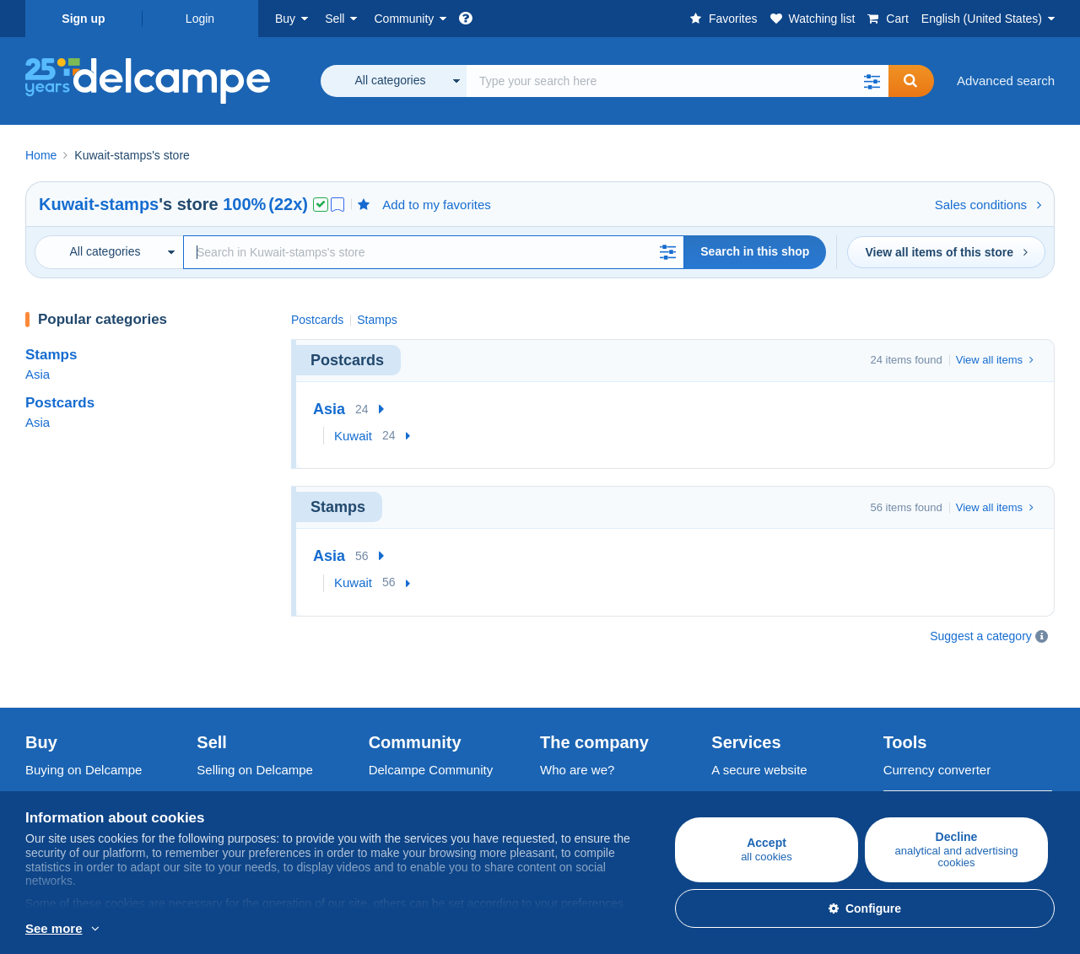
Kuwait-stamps (99, 204)
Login (200, 18)
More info (51, 929)
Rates (213, 764)
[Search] (433, 252)
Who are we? (577, 727)
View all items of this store (946, 252)
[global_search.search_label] (677, 81)
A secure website (759, 727)
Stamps (51, 355)
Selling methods (242, 785)
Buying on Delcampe (83, 727)
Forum (387, 785)
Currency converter (937, 727)
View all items (995, 359)
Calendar (394, 764)
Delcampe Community (431, 727)
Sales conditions (988, 204)
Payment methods (762, 764)
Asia (37, 374)
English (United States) (981, 18)
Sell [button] (334, 18)
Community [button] (404, 18)
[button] (871, 81)
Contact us (741, 795)
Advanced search (1006, 80)
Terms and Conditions (601, 785)
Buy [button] (285, 18)
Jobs (562, 764)
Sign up (83, 18)
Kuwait (353, 435)
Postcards (59, 403)
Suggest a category (981, 636)
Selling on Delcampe (255, 727)
